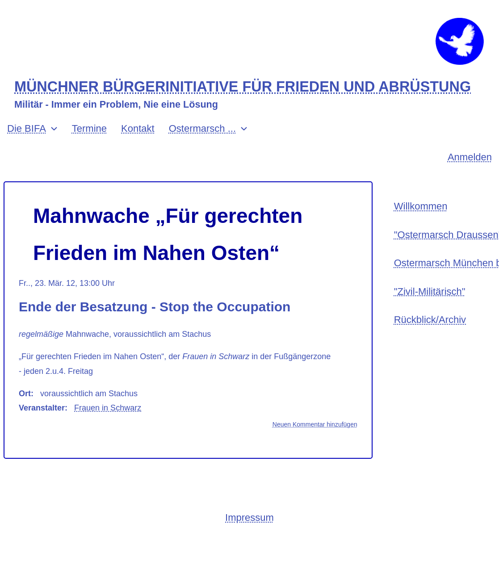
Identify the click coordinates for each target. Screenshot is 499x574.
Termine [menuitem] (89, 128)
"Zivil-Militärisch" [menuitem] (429, 291)
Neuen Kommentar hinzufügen (315, 424)
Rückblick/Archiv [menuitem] (430, 319)
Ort (25, 393)
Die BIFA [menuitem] (26, 128)
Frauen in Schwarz (107, 407)
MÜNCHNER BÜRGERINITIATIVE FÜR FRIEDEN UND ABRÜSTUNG (242, 87)
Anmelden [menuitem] (470, 157)
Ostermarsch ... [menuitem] (202, 128)
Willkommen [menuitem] (421, 206)
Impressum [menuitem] (249, 517)
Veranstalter (42, 407)
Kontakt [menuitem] (138, 128)
